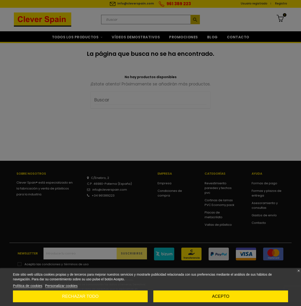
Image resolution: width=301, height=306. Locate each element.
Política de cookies (27, 286)
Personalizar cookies (61, 286)
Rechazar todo (80, 296)
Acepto (221, 296)
